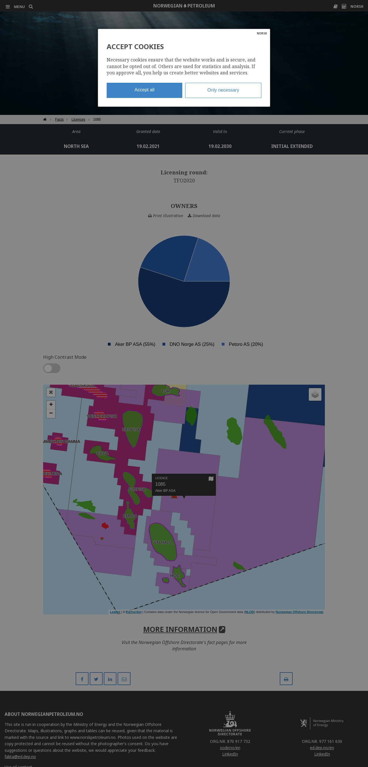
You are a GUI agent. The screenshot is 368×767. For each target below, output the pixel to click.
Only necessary (223, 90)
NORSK (262, 33)
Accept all (144, 89)
